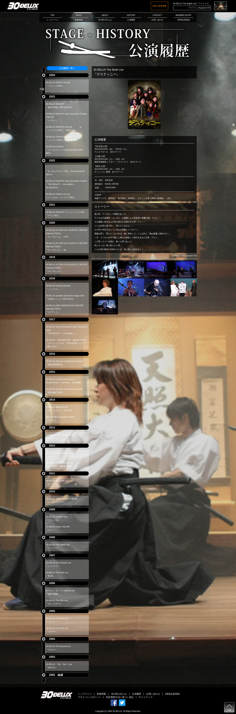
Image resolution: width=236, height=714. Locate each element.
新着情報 (101, 694)
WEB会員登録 (172, 694)
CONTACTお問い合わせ (157, 17)
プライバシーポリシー (89, 697)
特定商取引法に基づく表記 (120, 697)
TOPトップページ (52, 17)
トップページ (85, 694)
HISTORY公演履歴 (131, 17)
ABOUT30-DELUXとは (105, 17)
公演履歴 (136, 694)
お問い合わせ (153, 694)
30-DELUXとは (119, 694)
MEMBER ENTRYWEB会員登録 (183, 17)
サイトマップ (145, 697)
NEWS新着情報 (78, 17)
